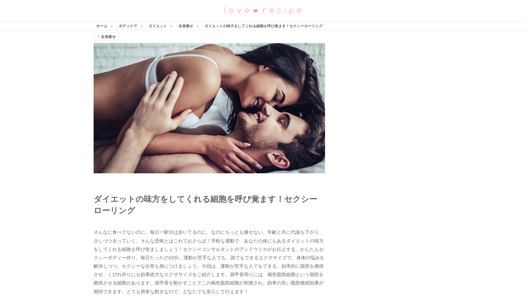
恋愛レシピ (263, 10)
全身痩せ (108, 37)
